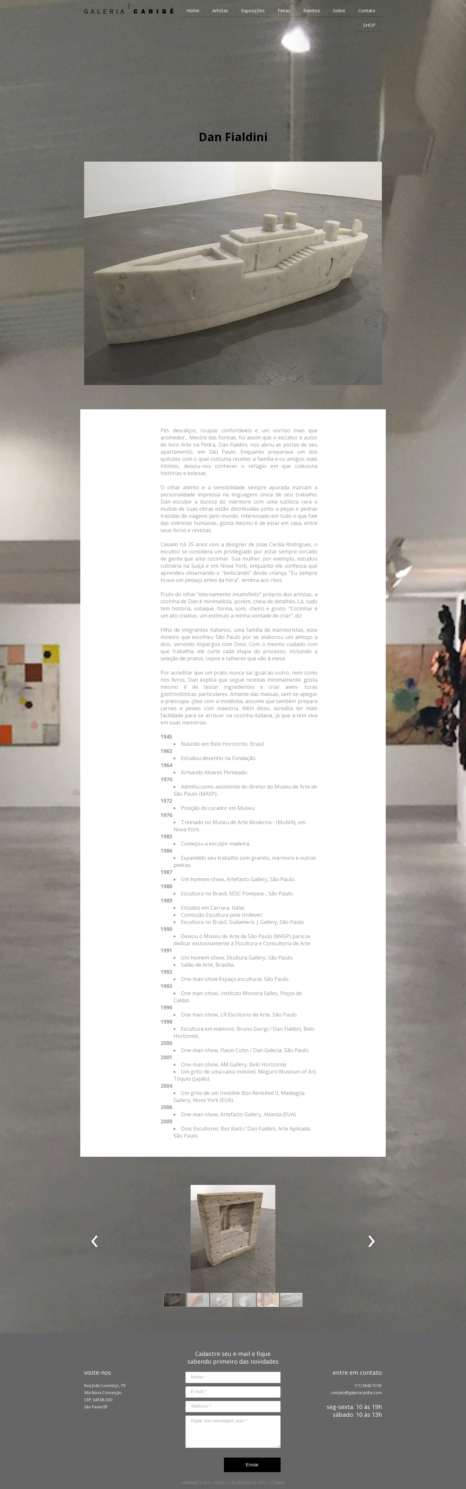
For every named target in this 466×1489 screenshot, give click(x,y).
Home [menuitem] (192, 10)
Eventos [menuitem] (311, 10)
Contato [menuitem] (366, 10)
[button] (174, 1300)
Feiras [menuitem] (284, 10)
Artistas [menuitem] (220, 10)
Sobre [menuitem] (339, 10)
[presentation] (94, 1241)
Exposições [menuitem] (253, 10)
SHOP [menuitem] (369, 25)
